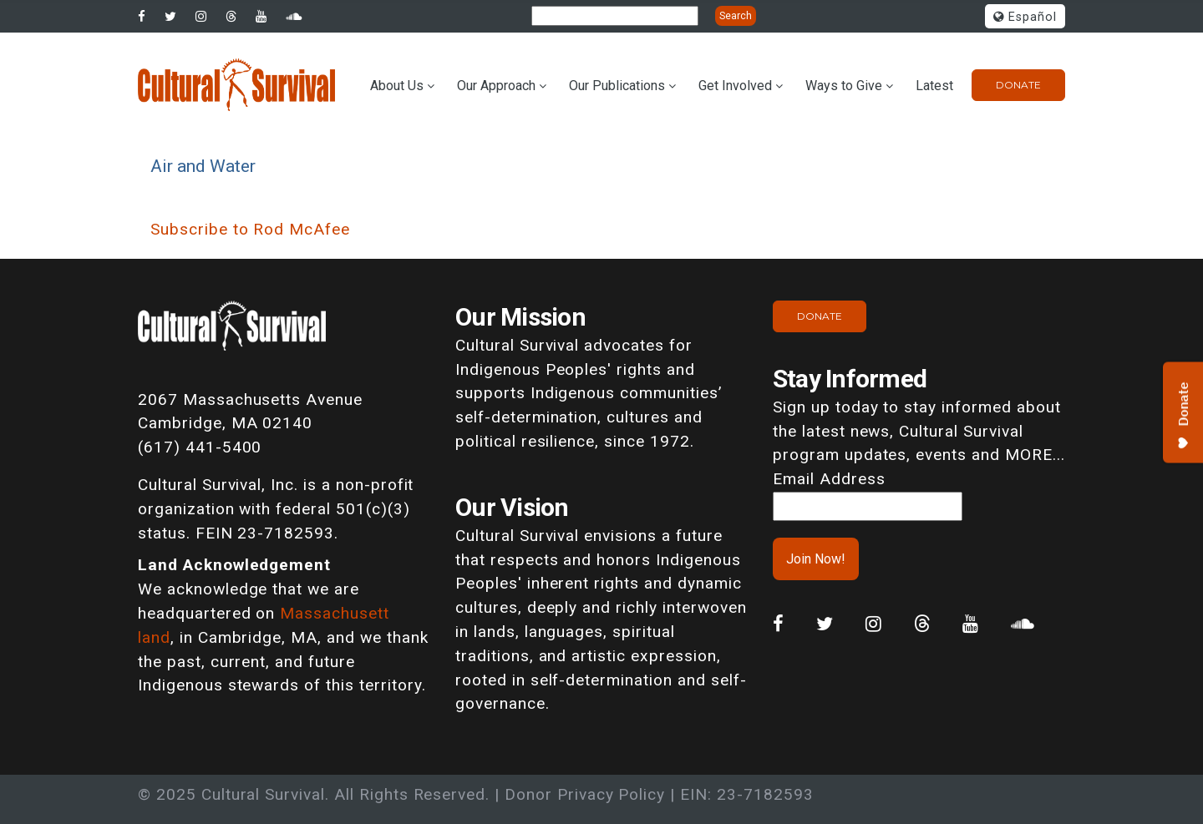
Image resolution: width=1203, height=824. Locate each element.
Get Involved (735, 86)
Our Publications (617, 86)
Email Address (829, 478)
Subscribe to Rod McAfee (250, 229)
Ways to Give (843, 86)
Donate (1018, 84)
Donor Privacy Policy (585, 794)
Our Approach (496, 86)
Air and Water (203, 165)
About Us (397, 86)
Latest (934, 86)
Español (1025, 17)
